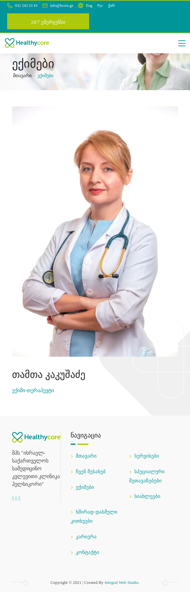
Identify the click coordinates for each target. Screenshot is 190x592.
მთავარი (22, 75)
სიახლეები (144, 496)
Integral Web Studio (121, 582)
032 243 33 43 (22, 5)
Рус (100, 5)
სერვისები (144, 456)
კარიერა (84, 536)
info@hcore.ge (57, 5)
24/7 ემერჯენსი (48, 22)
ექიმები (82, 487)
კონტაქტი (85, 552)
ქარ (111, 5)
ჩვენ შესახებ (88, 471)
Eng (89, 5)
